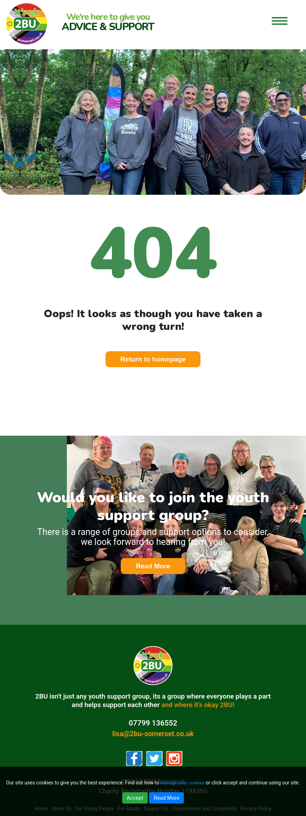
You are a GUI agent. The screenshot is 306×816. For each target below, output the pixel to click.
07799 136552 (153, 721)
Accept (135, 798)
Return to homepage (153, 359)
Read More (160, 566)
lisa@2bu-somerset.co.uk (153, 729)
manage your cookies (187, 775)
